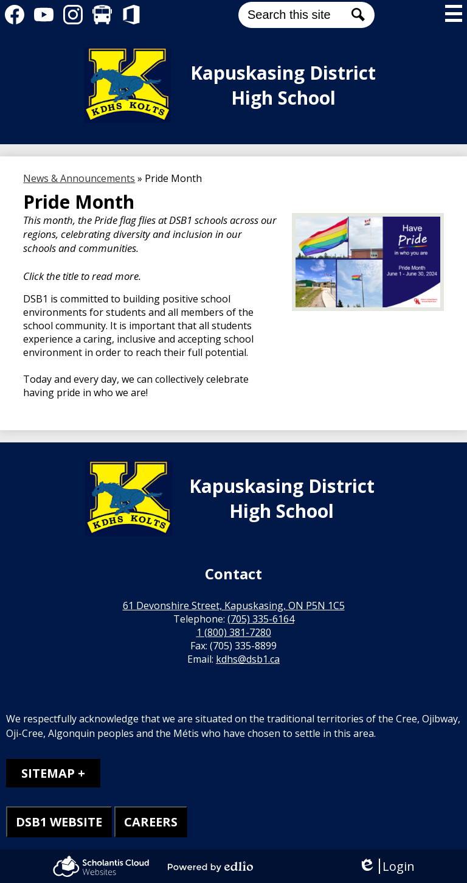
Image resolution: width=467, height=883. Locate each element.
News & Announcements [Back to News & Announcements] (79, 178)
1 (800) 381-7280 (233, 632)
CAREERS (151, 822)
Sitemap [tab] (48, 773)
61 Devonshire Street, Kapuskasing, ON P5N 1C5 (234, 605)
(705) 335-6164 (260, 619)
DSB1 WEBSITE (59, 822)
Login (386, 866)
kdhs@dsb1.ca (248, 659)
